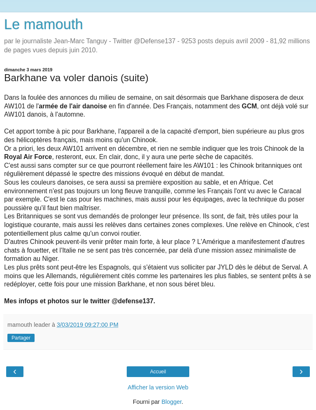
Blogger (171, 401)
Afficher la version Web (158, 387)
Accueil (158, 372)
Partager (21, 338)
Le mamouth (43, 24)
